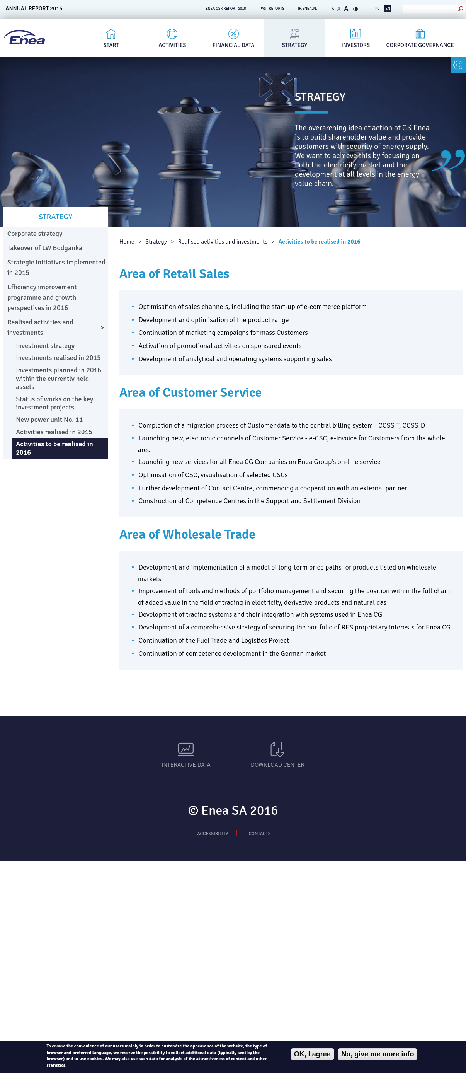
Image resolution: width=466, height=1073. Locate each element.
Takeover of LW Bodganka (44, 248)
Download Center (277, 765)
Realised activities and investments (222, 242)
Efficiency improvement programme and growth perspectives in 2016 (42, 297)
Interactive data (186, 765)
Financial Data (234, 45)
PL (377, 8)
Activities (172, 45)
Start (111, 45)
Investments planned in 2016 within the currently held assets (58, 378)
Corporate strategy (35, 233)
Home (126, 242)
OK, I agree (312, 1054)
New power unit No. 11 (49, 419)
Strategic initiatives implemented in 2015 (56, 267)
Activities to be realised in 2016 (320, 242)
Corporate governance (420, 45)
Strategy (294, 45)
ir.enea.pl (307, 8)
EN (388, 8)
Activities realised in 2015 (54, 432)
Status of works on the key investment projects (54, 403)
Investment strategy (45, 345)
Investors (356, 45)
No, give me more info (377, 1054)
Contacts (260, 834)
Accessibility (212, 834)
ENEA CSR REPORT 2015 (226, 8)
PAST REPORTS (272, 8)
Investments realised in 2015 (58, 357)
